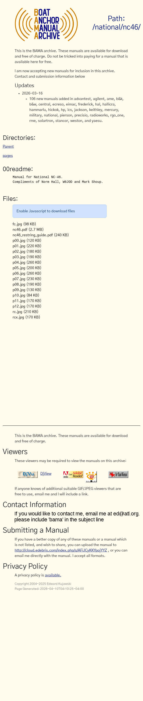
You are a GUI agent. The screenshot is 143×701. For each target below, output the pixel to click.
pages (8, 156)
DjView (45, 473)
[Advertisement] (48, 370)
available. (53, 575)
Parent (8, 146)
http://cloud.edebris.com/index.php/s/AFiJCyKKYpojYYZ (61, 550)
